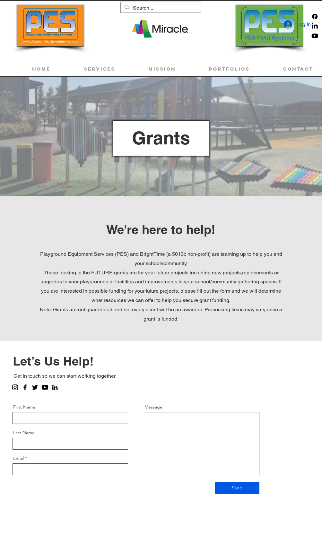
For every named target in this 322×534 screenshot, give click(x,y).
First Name (24, 407)
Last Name (24, 432)
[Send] (237, 488)
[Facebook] (314, 16)
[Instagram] (15, 387)
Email (18, 458)
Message (153, 407)
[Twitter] (35, 387)
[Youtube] (314, 35)
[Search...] (160, 8)
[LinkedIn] (55, 387)
